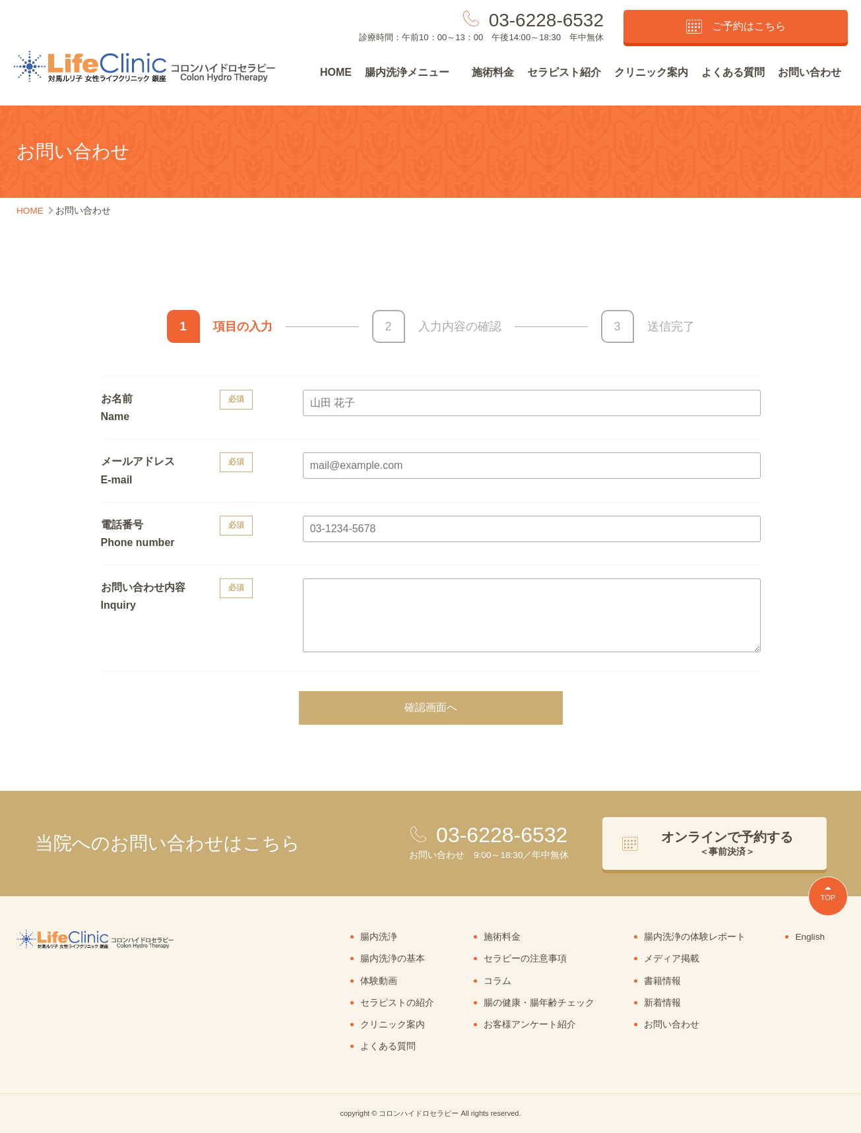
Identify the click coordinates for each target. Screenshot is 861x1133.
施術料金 (493, 72)
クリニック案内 (651, 72)
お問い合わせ (809, 72)
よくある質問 (733, 72)
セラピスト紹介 (564, 72)
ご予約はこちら (736, 26)
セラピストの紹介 (397, 1003)
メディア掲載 (671, 959)
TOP (828, 898)
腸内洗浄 (378, 937)
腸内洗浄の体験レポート (695, 937)
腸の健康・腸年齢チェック (539, 1003)
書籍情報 (662, 981)
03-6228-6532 (546, 20)
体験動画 (378, 981)
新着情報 (662, 1003)
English (810, 937)
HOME (336, 72)
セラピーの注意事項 (525, 959)
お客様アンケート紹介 (530, 1024)
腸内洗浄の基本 (392, 959)
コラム (497, 981)
